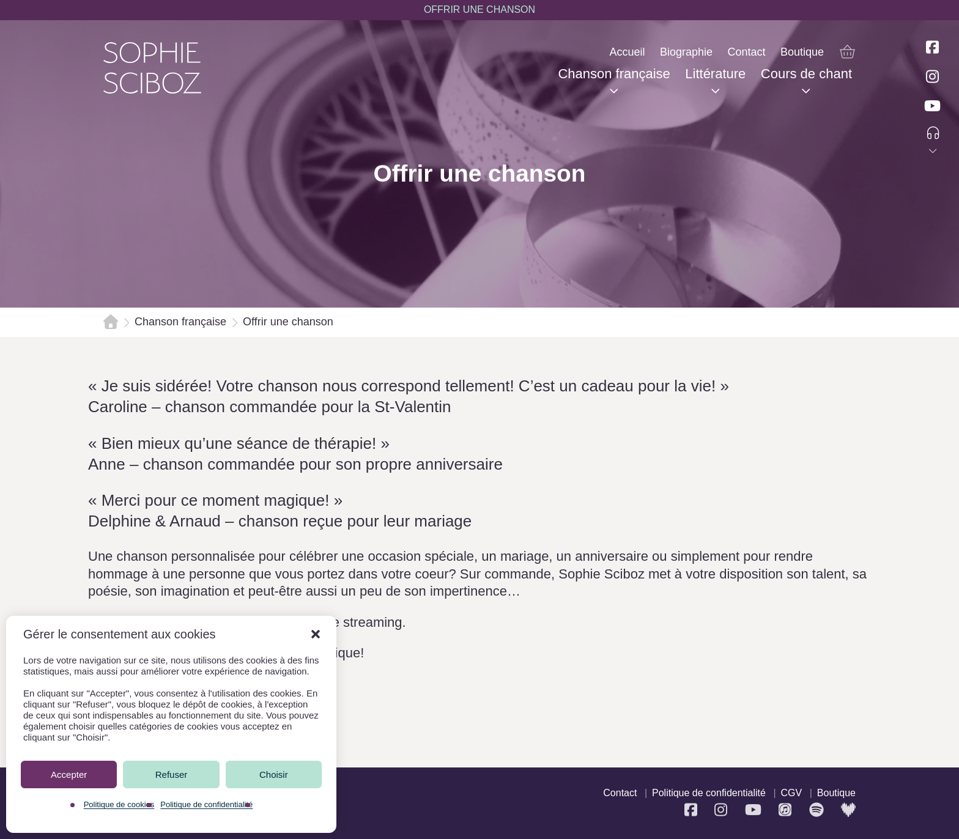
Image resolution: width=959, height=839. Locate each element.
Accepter (69, 774)
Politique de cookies (119, 804)
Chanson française (180, 322)
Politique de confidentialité (206, 804)
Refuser (171, 774)
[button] (315, 634)
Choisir (273, 774)
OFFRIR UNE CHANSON (479, 9)
